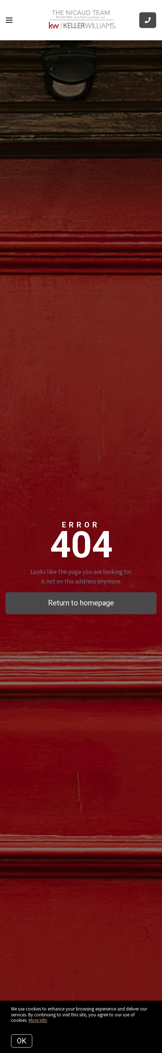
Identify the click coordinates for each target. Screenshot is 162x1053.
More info (38, 1020)
